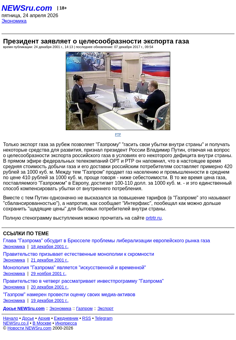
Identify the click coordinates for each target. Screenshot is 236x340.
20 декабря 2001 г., (50, 287)
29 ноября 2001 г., (49, 273)
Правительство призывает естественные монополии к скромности (78, 254)
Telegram (104, 318)
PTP (118, 134)
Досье (28, 318)
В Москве (42, 323)
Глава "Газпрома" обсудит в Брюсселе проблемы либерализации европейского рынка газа (106, 240)
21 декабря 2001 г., (50, 260)
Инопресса (66, 323)
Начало (10, 318)
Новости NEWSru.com (29, 328)
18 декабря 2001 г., (50, 246)
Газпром (84, 308)
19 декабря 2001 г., (50, 300)
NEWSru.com (27, 8)
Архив (44, 318)
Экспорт (105, 308)
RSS (86, 318)
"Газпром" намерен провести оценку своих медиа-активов (69, 294)
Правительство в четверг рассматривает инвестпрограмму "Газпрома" (83, 281)
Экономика (14, 21)
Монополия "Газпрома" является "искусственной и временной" (74, 267)
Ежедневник (66, 318)
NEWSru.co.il (16, 323)
